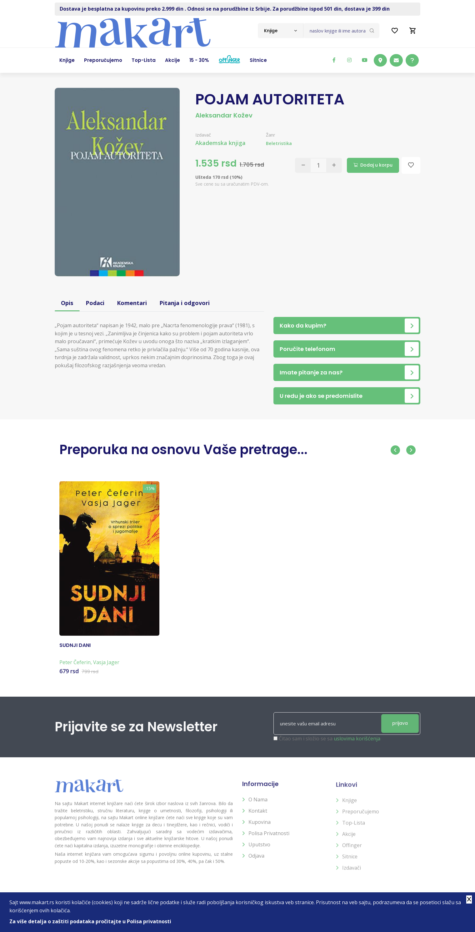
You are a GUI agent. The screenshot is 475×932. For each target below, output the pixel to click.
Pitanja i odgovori (184, 303)
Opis (67, 303)
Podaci (95, 303)
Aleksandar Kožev (223, 115)
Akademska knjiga (220, 143)
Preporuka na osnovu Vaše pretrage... (183, 449)
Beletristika (279, 143)
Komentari (132, 303)
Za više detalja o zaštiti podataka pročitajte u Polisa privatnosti (90, 921)
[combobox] (280, 30)
